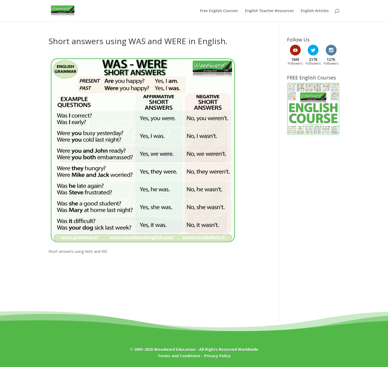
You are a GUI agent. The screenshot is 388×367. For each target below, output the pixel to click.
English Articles (315, 11)
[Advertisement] (313, 226)
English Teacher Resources (269, 11)
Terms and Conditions (179, 355)
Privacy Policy (217, 355)
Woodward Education (174, 349)
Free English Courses (219, 11)
